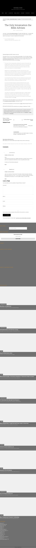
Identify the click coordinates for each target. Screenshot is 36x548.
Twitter (30, 112)
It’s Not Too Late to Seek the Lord (7, 446)
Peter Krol (10, 169)
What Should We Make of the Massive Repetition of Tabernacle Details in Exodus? (17, 376)
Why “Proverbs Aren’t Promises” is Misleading (9, 517)
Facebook (26, 112)
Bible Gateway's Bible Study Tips (8, 139)
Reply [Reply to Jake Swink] (6, 164)
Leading (2, 421)
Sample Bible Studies (3, 304)
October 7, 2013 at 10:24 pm (9, 171)
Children (1, 526)
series (21, 103)
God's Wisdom (21, 143)
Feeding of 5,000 (3, 529)
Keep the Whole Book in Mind (6, 353)
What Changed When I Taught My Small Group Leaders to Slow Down (14, 423)
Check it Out (2, 525)
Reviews (1, 537)
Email (4, 201)
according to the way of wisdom (9, 101)
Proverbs (8, 143)
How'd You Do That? (3, 530)
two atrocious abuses (14, 33)
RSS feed (11, 113)
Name (4, 196)
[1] (15, 97)
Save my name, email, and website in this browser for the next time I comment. (16, 212)
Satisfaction (29, 143)
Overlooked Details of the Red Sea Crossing (9, 329)
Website (4, 206)
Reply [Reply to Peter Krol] (6, 178)
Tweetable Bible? (16, 131)
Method (1, 468)
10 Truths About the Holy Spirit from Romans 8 (9, 400)
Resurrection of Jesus (3, 536)
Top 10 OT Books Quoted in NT (6, 493)
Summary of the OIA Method (6, 470)
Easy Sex (16, 143)
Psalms (1, 535)
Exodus (1, 374)
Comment (5, 185)
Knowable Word (18, 8)
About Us (1, 523)
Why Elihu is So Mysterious (5, 306)
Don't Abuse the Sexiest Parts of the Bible (7, 120)
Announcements (2, 524)
